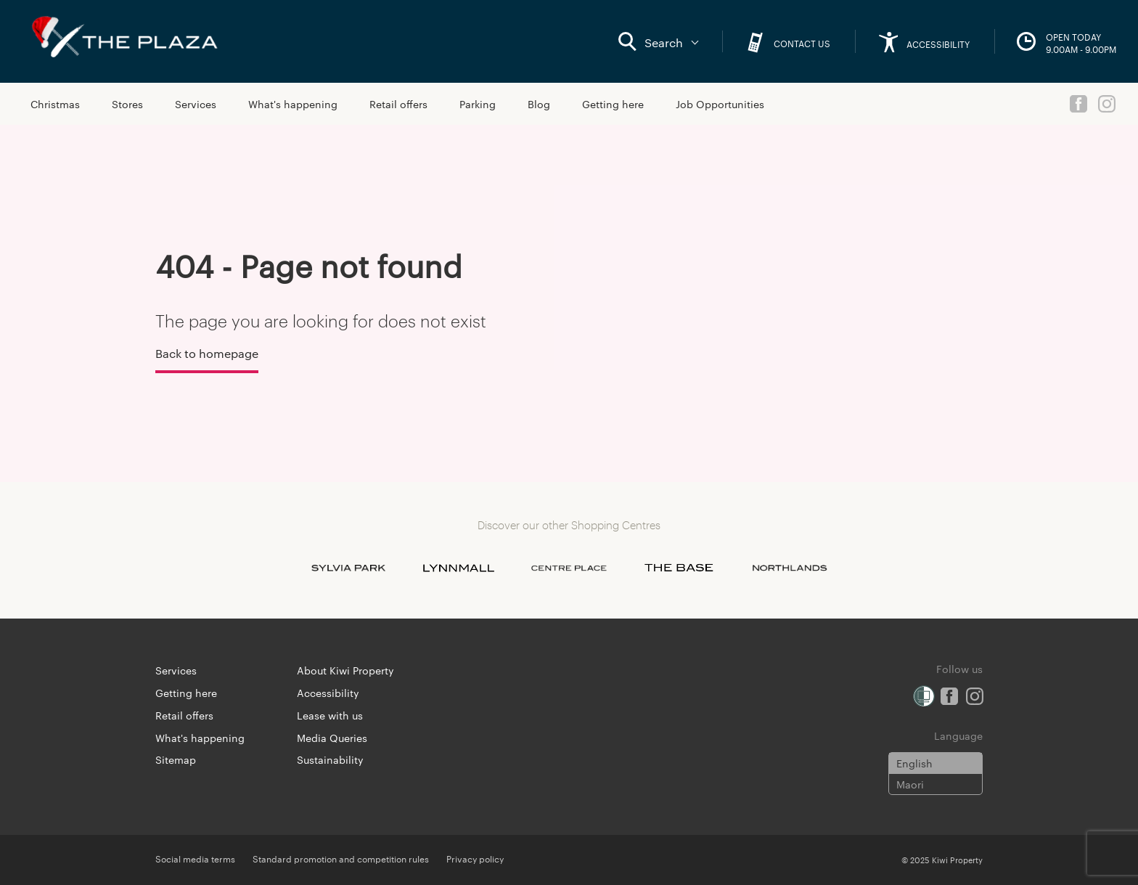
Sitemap (175, 759)
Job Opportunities (720, 104)
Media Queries (332, 737)
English (914, 763)
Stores (127, 104)
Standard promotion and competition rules (341, 858)
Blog (539, 104)
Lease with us (330, 715)
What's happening (292, 104)
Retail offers (398, 104)
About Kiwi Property (345, 670)
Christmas (55, 104)
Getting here (613, 104)
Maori (910, 784)
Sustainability (330, 759)
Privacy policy (475, 858)
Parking (477, 104)
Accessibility (328, 692)
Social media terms (195, 858)
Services (195, 104)
